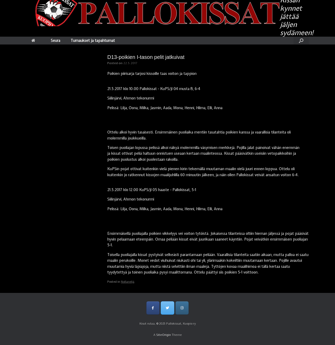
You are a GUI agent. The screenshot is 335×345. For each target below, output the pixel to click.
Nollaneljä (127, 281)
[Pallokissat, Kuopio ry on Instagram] (182, 308)
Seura (55, 40)
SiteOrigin (163, 335)
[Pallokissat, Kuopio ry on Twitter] (167, 308)
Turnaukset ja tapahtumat (93, 40)
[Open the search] (301, 40)
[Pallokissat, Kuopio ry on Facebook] (153, 308)
